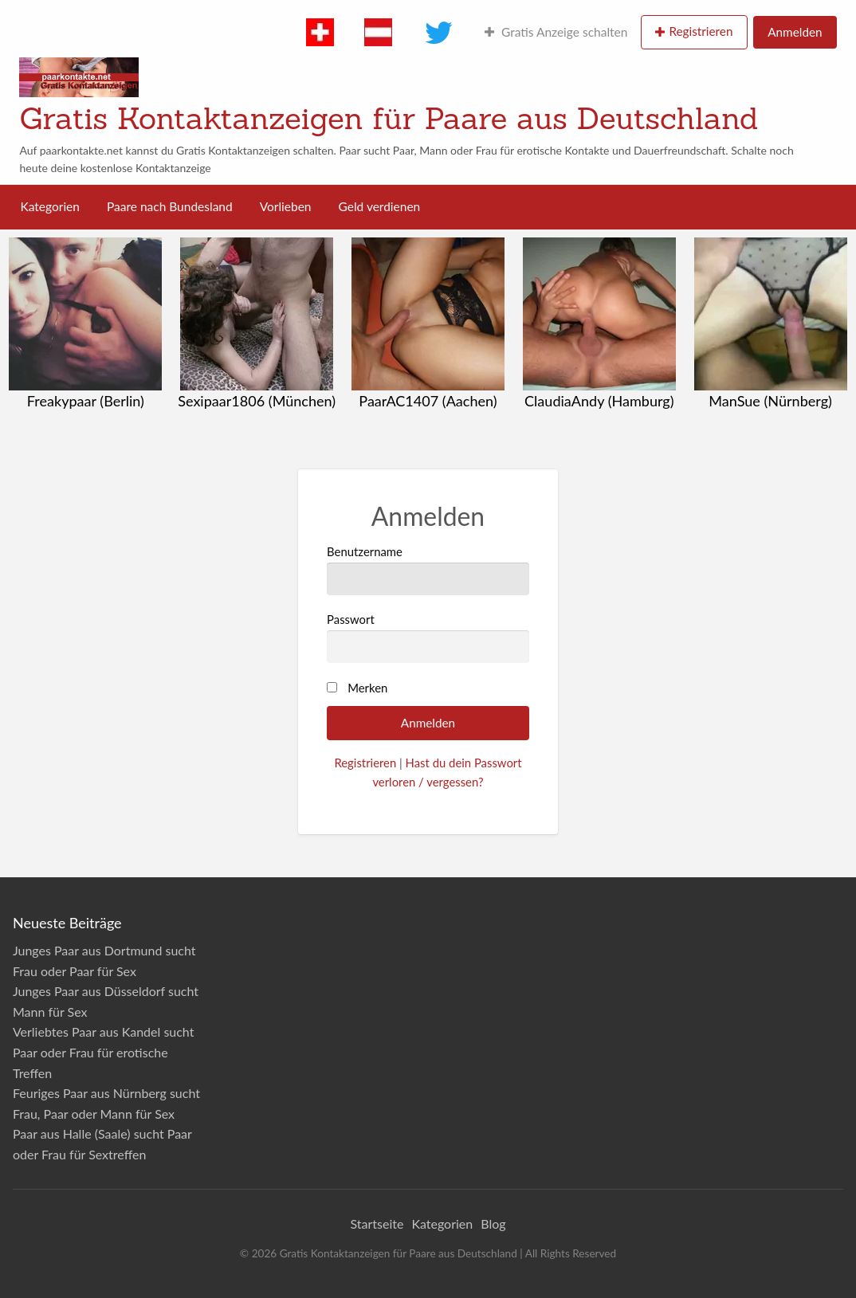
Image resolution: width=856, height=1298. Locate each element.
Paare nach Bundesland (170, 206)
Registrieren (700, 31)
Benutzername (428, 569)
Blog (493, 1223)
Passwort (428, 637)
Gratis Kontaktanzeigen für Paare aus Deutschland (388, 118)
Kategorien (50, 206)
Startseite (376, 1223)
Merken (367, 687)
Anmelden (795, 32)
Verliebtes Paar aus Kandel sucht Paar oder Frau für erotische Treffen (103, 1052)
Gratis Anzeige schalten (556, 32)
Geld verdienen (380, 206)
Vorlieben (286, 206)
